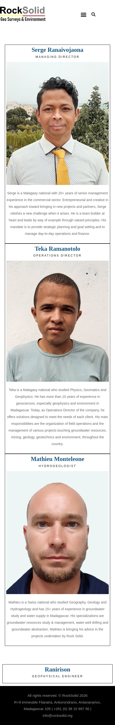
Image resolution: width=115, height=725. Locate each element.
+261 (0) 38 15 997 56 (71, 709)
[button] (83, 14)
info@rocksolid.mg (58, 715)
